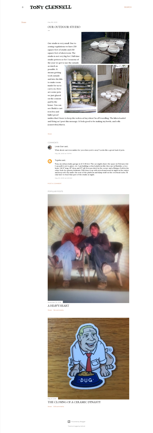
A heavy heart (58, 305)
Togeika (58, 160)
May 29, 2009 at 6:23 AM (63, 178)
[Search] (128, 7)
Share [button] (23, 22)
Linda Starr (59, 146)
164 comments (58, 310)
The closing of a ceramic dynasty (74, 402)
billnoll (83, 426)
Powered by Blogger (76, 421)
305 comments (58, 406)
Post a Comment (54, 183)
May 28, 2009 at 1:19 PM (63, 153)
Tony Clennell (50, 7)
